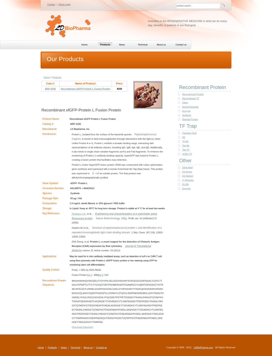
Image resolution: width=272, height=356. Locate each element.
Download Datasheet (82, 327)
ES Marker (187, 176)
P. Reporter (188, 180)
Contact (51, 4)
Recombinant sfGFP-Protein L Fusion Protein (85, 89)
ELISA (185, 184)
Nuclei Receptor (190, 107)
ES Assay (187, 171)
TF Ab (185, 141)
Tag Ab (185, 145)
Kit (183, 137)
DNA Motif (187, 167)
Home (47, 77)
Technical (75, 347)
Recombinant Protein (193, 94)
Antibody (186, 115)
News (64, 347)
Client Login (64, 4)
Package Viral (189, 133)
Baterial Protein (190, 119)
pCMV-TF (187, 154)
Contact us (101, 347)
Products (56, 77)
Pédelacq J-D (79, 214)
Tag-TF (186, 149)
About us (87, 347)
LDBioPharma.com (203, 347)
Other (185, 102)
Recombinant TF (190, 98)
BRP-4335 (50, 89)
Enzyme (186, 111)
